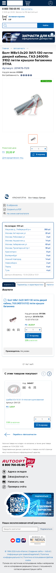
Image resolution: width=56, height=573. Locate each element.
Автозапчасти (19, 48)
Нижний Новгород (13, 259)
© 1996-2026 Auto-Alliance (16, 551)
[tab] (8, 284)
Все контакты (27, 9)
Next (49, 374)
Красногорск (11, 252)
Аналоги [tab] (9, 284)
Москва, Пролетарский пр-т (17, 248)
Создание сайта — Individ (39, 551)
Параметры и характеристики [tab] (30, 284)
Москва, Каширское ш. (15, 240)
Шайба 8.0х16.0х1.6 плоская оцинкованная (25, 399)
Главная (5, 48)
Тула (7, 270)
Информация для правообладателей (23, 554)
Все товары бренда (36, 197)
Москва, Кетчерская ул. (15, 233)
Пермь (8, 266)
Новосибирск (11, 263)
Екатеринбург (11, 255)
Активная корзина (17, 16)
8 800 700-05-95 (13, 465)
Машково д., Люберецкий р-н (18, 229)
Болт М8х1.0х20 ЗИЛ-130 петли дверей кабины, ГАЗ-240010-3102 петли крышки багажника (25, 303)
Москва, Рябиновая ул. (15, 237)
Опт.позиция (46, 81)
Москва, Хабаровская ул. (16, 244)
